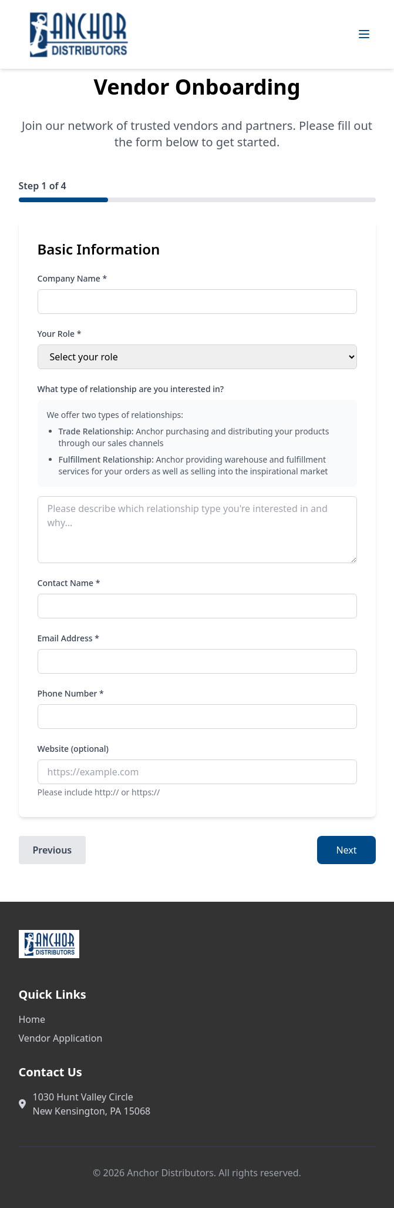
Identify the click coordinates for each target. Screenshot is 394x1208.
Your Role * (60, 333)
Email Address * (68, 638)
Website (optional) (73, 748)
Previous (52, 850)
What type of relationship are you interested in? (131, 388)
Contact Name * (69, 582)
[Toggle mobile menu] (364, 34)
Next (346, 850)
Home (32, 1019)
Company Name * (72, 278)
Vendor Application (61, 1038)
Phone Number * (71, 693)
